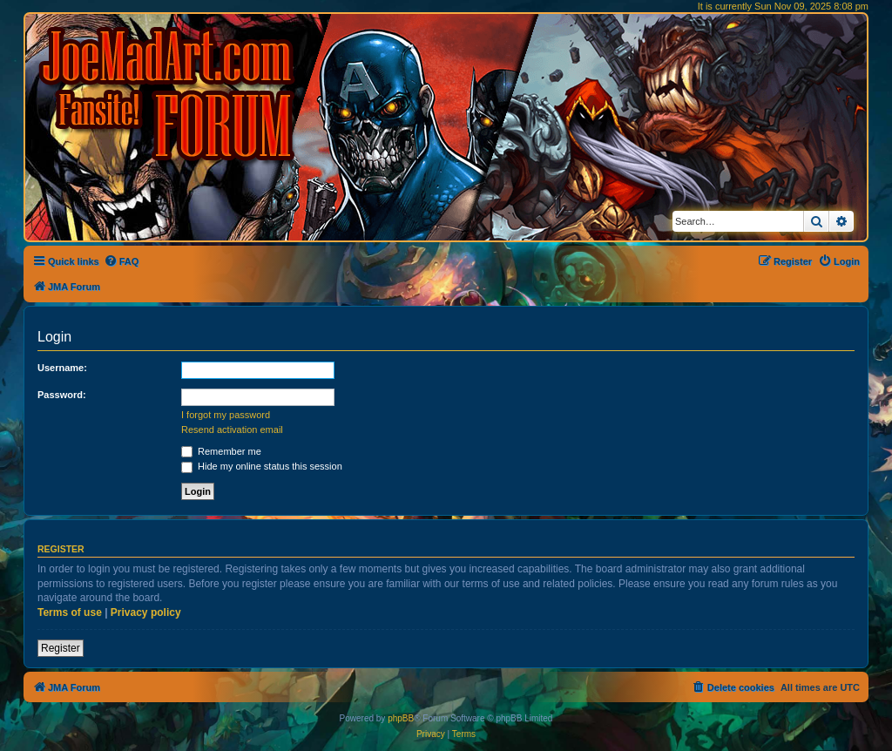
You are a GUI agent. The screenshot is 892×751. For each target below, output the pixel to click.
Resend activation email (232, 429)
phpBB (401, 718)
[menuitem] (121, 261)
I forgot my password (225, 414)
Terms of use (69, 612)
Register (60, 648)
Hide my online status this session (261, 466)
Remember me (221, 451)
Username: (62, 367)
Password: (61, 394)
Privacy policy (146, 612)
